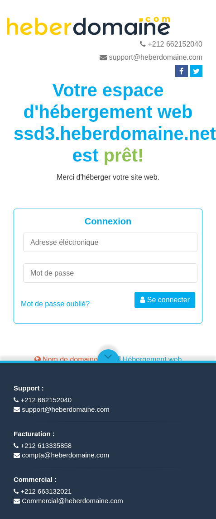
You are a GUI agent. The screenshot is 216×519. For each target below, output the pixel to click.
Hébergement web (147, 359)
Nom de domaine (66, 359)
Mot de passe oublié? (55, 304)
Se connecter (165, 300)
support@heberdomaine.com (151, 57)
